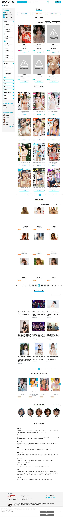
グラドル (21, 471)
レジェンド (30, 474)
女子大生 (53, 471)
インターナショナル (45, 455)
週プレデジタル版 (8, 14)
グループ (31, 466)
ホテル (38, 466)
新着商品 (4, 105)
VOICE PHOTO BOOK (44, 443)
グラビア (7, 77)
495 (45, 369)
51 (53, 195)
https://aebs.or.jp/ (16, 505)
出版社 (5, 21)
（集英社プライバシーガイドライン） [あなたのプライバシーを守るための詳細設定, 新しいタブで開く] (7, 511)
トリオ (25, 466)
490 (30, 369)
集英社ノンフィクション (31, 438)
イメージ (5, 89)
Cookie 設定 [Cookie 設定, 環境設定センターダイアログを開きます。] (47, 508)
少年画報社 (7, 45)
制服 (27, 449)
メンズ (38, 479)
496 (48, 369)
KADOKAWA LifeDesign (9, 31)
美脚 (49, 454)
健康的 (20, 455)
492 (55, 285)
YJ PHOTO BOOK (29, 437)
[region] (31, 512)
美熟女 (34, 460)
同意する (47, 514)
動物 (43, 479)
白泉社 (7, 52)
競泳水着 (33, 449)
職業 (5, 95)
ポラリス (24, 444)
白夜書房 (7, 55)
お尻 (34, 454)
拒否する (47, 511)
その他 (5, 98)
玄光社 (43, 430)
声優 (46, 471)
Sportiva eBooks (39, 438)
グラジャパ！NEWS (8, 17)
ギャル (53, 455)
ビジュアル (6, 86)
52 (56, 195)
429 (36, 285)
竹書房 (7, 48)
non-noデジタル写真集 (53, 437)
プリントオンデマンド (52, 443)
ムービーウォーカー (9, 59)
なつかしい (41, 460)
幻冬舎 (7, 36)
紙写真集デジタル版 (21, 443)
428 (33, 285)
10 (48, 195)
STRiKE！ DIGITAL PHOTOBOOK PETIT (9, 71)
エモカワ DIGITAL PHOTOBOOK (8, 74)
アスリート (42, 474)
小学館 (7, 43)
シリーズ (5, 80)
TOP (3, 5)
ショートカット (42, 454)
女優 (34, 471)
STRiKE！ (7, 66)
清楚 (19, 462)
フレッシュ (27, 455)
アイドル (28, 471)
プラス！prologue (29, 443)
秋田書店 (7, 24)
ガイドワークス (8, 26)
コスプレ (20, 449)
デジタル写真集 (8, 12)
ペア (19, 466)
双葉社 (7, 57)
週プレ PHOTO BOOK (21, 437)
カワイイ (49, 460)
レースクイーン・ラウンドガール (25, 473)
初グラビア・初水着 (29, 479)
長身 (55, 454)
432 (45, 285)
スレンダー (21, 454)
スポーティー (35, 455)
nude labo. (29, 444)
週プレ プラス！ (8, 16)
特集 (4, 108)
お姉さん (27, 460)
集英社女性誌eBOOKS (21, 438)
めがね (40, 449)
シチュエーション (7, 92)
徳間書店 (7, 50)
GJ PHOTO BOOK (36, 437)
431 (42, 285)
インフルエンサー (53, 473)
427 (30, 285)
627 (55, 369)
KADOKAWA (8, 29)
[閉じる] (61, 512)
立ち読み (24, 52)
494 (42, 369)
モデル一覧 (11, 126)
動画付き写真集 (36, 443)
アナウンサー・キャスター (40, 473)
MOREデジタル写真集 (44, 437)
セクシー (56, 460)
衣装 (5, 83)
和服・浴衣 (47, 449)
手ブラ (20, 479)
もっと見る (57, 404)
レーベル (5, 63)
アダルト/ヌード (50, 474)
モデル (41, 471)
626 (52, 369)
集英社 (7, 38)
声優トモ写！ (20, 444)
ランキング (5, 107)
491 (52, 285)
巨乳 (29, 454)
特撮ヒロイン (21, 474)
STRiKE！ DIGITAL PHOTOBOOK (9, 68)
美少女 (20, 460)
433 (48, 285)
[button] (59, 384)
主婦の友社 (7, 41)
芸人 (36, 474)
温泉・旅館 (45, 466)
